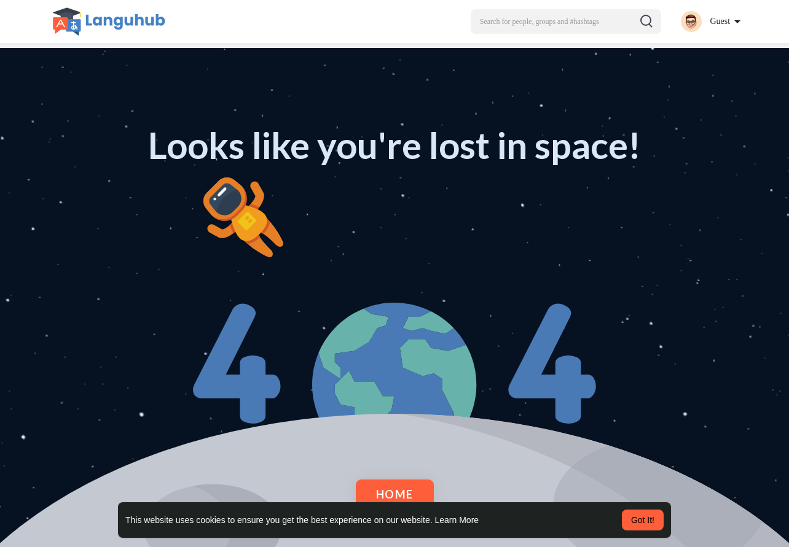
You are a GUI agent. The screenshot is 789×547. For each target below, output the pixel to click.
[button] (566, 21)
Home (395, 494)
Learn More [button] (457, 520)
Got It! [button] (642, 520)
